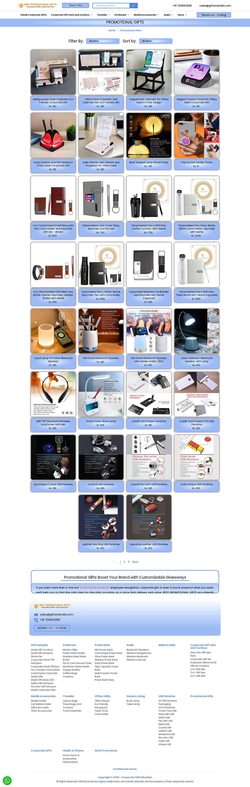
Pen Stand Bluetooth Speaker (101, 360)
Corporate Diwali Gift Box (45, 666)
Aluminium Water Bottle (76, 666)
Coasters (68, 676)
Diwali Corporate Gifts (34, 14)
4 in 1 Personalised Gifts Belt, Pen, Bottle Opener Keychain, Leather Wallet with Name (53, 297)
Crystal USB (164, 727)
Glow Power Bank (104, 656)
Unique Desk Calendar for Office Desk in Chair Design (149, 100)
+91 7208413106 (179, 6)
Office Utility (103, 696)
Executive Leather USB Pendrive (149, 546)
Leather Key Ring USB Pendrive (101, 546)
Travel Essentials (72, 710)
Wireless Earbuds (136, 659)
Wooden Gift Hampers (43, 686)
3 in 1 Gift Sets (197, 672)
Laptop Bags (70, 700)
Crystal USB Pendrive (101, 486)
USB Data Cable (40, 707)
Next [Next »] (135, 562)
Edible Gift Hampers (42, 683)
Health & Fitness (73, 750)
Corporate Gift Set (200, 659)
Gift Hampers (39, 645)
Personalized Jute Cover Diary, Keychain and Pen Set (101, 228)
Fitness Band (70, 762)
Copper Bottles (71, 669)
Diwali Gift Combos (42, 649)
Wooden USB (165, 737)
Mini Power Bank (104, 649)
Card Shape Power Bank (108, 653)
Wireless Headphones (139, 653)
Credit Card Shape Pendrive (149, 423)
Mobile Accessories (145, 14)
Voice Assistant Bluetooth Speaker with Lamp (197, 361)
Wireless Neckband (137, 656)
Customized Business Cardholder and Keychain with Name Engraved (149, 297)
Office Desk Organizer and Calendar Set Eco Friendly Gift (101, 100)
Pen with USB (165, 720)
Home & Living (136, 696)
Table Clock (101, 710)
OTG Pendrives (166, 707)
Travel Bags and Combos (72, 706)
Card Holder (101, 714)
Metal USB (163, 724)
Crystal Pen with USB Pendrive (149, 486)
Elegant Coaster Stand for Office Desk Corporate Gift (197, 100)
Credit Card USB (167, 710)
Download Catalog (214, 15)
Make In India (166, 645)
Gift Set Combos (199, 665)
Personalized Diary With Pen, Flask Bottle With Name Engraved (196, 295)
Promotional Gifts (201, 696)
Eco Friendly (101, 704)
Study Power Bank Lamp (101, 423)
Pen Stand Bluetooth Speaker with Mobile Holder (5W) (149, 361)
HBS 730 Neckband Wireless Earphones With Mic (53, 424)
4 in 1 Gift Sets (198, 675)
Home (111, 30)
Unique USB (164, 744)
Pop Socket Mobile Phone (196, 164)
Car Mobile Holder (41, 704)
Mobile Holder (38, 700)
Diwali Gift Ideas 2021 (42, 679)
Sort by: (129, 41)
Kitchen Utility (70, 649)
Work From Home (106, 750)
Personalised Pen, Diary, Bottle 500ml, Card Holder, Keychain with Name (196, 230)
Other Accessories (41, 710)
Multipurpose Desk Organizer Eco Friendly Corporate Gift (53, 100)
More (181, 14)
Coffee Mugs (70, 673)
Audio (167, 14)
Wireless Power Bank (106, 659)
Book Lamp (133, 700)
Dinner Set (36, 656)
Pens (193, 655)
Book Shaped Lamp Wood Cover (149, 164)
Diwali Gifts (75, 5)
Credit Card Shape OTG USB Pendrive (197, 424)
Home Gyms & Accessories (71, 757)
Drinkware (120, 14)
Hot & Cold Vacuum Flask (77, 663)
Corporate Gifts (41, 750)
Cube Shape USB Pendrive (197, 486)
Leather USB (165, 730)
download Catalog (52, 628)
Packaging (164, 704)
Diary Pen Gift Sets (200, 652)
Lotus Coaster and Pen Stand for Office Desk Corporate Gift (53, 165)
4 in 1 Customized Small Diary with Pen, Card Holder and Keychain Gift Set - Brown (53, 230)
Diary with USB (166, 714)
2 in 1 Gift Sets (197, 669)
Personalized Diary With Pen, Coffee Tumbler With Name (149, 228)
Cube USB (163, 741)
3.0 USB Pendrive (167, 700)
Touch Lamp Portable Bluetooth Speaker (53, 361)
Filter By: (76, 41)
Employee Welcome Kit (203, 662)
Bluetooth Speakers (138, 649)
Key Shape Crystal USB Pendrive (53, 486)
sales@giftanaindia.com (212, 6)
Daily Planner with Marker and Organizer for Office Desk (101, 165)
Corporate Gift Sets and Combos (70, 14)
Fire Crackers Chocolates (45, 669)
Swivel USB (164, 717)
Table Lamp (133, 704)
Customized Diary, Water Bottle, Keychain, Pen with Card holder (101, 295)
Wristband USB (166, 734)
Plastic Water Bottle (74, 653)
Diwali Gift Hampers (42, 653)
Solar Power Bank (104, 663)
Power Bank (102, 645)
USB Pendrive (166, 696)
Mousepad (101, 707)
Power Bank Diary (104, 679)
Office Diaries (102, 700)
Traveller (102, 14)
